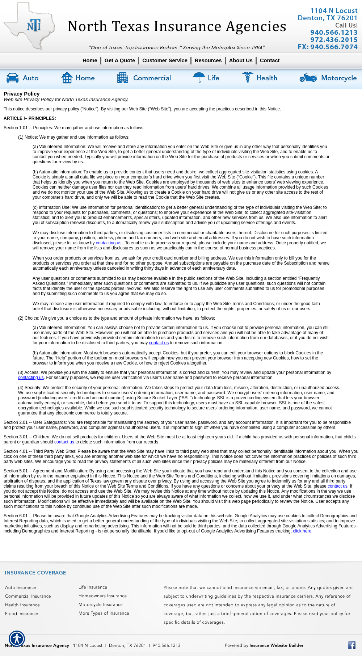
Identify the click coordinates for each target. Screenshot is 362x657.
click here (302, 531)
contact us (159, 342)
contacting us (109, 242)
